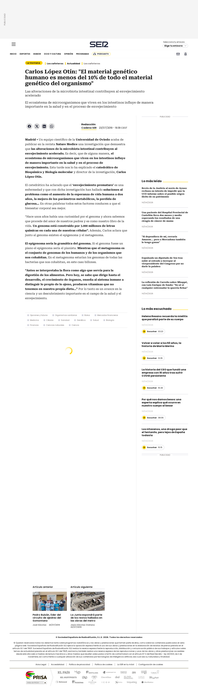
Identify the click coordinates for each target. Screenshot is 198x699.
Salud (96, 320)
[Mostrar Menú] (13, 44)
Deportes (25, 54)
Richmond (61, 681)
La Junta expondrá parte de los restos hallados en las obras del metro (86, 617)
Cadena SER (99, 44)
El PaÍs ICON (105, 681)
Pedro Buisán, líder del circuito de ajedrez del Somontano (47, 617)
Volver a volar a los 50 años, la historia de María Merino (161, 344)
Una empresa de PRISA (36, 675)
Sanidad (65, 320)
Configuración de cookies (150, 664)
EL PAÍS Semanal (127, 677)
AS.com (133, 672)
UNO (83, 677)
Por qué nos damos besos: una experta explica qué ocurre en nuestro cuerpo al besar (161, 402)
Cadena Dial (116, 677)
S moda (118, 681)
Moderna (77, 681)
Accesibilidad (57, 664)
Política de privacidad (79, 664)
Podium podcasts (91, 681)
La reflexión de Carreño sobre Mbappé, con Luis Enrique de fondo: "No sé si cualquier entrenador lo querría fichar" (165, 285)
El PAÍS (62, 672)
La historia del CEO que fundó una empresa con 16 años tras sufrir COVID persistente (164, 373)
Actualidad (73, 63)
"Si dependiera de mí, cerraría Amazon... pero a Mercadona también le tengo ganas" (163, 239)
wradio (93, 677)
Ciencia (75, 325)
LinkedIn (44, 126)
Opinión (68, 54)
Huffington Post (67, 677)
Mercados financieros (107, 315)
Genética (81, 320)
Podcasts (103, 54)
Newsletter (178, 54)
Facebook (29, 126)
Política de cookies (103, 664)
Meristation (147, 681)
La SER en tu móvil (125, 664)
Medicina (34, 320)
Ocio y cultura (52, 54)
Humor (37, 54)
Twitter (37, 126)
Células (50, 320)
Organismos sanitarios (66, 315)
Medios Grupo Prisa (36, 682)
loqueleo (131, 681)
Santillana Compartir (107, 672)
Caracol (154, 672)
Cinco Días (105, 677)
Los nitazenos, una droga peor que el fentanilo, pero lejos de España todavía (164, 432)
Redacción (88, 124)
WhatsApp (52, 126)
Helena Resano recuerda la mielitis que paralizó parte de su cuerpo (164, 317)
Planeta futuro (140, 677)
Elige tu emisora (173, 45)
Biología (110, 320)
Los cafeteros (55, 63)
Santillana (90, 672)
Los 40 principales (76, 672)
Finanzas (34, 325)
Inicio (13, 54)
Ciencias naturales (55, 325)
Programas (82, 54)
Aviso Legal (41, 664)
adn (143, 672)
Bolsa (87, 315)
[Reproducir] (144, 331)
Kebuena (153, 677)
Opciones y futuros (39, 315)
